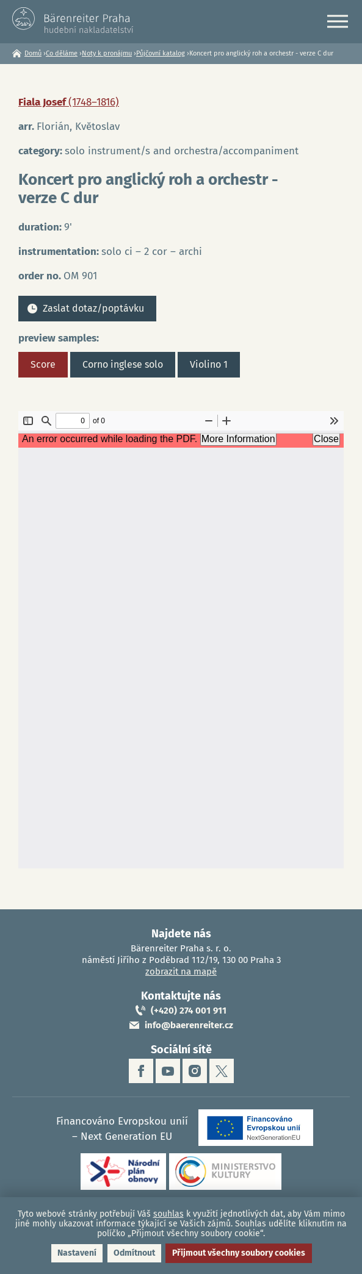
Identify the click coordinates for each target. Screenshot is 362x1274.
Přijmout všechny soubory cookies (238, 1253)
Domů (33, 53)
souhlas (168, 1214)
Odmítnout (134, 1253)
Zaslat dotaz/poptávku (93, 308)
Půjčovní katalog (160, 53)
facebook (141, 1071)
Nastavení (76, 1253)
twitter (221, 1071)
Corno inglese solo (122, 364)
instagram (195, 1071)
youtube (168, 1071)
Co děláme (62, 53)
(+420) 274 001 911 (188, 1010)
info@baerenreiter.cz (189, 1025)
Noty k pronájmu (107, 53)
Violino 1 (209, 364)
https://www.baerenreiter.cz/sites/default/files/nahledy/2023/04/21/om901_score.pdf (181, 639)
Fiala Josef (68, 102)
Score (43, 364)
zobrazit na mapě (181, 971)
